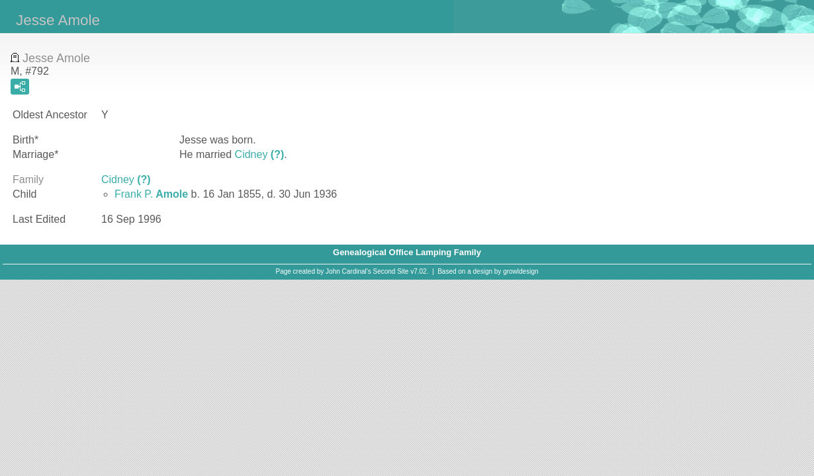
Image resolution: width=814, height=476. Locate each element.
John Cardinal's (348, 271)
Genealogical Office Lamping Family (407, 252)
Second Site (391, 271)
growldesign (520, 271)
